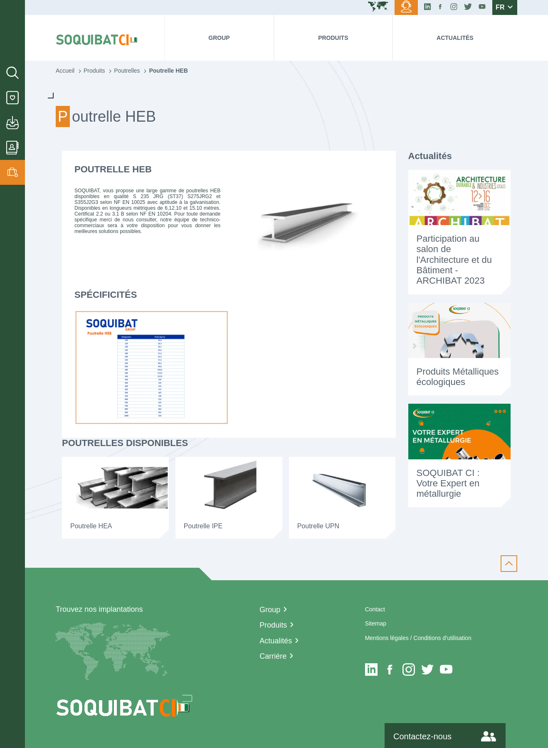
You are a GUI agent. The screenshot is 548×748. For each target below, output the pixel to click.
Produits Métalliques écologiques (458, 376)
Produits (333, 37)
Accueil (65, 70)
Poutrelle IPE (203, 526)
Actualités (455, 37)
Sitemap (375, 623)
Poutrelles (127, 70)
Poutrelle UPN (318, 526)
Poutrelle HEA (91, 526)
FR (504, 7)
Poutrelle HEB (168, 70)
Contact (375, 609)
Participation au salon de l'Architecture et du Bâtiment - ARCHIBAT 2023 (454, 259)
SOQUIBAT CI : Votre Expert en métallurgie (448, 483)
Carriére (272, 656)
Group (219, 37)
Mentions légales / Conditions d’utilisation (418, 638)
